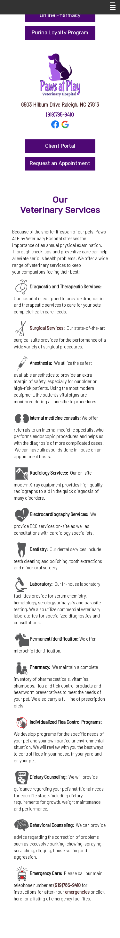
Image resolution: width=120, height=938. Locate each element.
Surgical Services (46, 328)
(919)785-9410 (60, 114)
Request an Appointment (60, 163)
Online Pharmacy (60, 15)
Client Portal (60, 146)
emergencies (77, 892)
